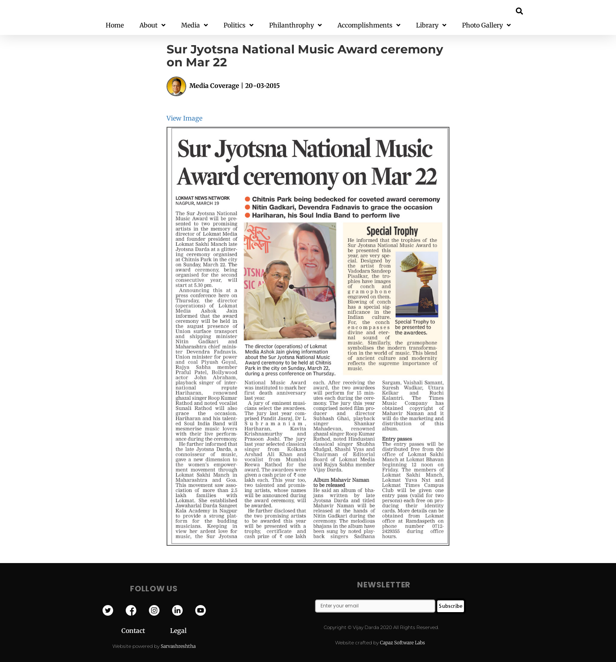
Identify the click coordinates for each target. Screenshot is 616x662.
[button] (519, 10)
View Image (184, 118)
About (152, 25)
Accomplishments (368, 25)
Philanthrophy (295, 25)
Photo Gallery (486, 25)
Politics (238, 25)
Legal (178, 631)
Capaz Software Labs (402, 643)
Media (194, 25)
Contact (145, 631)
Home (115, 25)
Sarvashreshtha (178, 646)
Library (431, 25)
